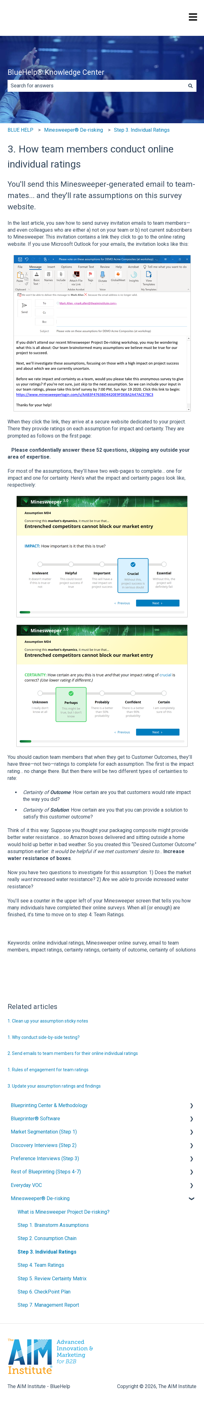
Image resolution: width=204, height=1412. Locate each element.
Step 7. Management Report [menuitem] (48, 1305)
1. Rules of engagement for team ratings (48, 1069)
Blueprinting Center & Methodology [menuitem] (49, 1105)
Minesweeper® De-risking (73, 130)
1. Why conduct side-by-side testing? (44, 1037)
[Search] (190, 86)
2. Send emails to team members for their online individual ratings (73, 1053)
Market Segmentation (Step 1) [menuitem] (44, 1132)
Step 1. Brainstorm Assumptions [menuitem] (53, 1225)
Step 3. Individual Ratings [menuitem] (47, 1252)
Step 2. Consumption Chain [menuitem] (47, 1238)
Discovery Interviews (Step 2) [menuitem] (43, 1145)
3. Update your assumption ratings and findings (54, 1086)
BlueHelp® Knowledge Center (56, 72)
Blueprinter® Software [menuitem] (35, 1119)
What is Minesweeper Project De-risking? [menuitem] (64, 1212)
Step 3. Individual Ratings (142, 130)
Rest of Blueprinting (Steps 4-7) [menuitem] (46, 1172)
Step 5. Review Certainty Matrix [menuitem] (52, 1279)
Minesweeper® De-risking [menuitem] (40, 1198)
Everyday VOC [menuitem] (26, 1185)
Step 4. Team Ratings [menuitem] (41, 1265)
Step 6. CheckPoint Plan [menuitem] (44, 1292)
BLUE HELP (20, 130)
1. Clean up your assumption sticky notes (48, 1020)
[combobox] (96, 86)
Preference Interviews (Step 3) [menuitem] (45, 1158)
